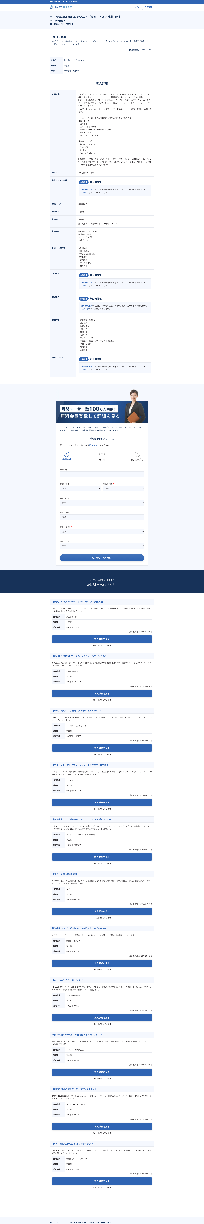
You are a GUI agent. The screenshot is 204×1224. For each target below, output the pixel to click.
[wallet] (51, 23)
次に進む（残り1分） (102, 557)
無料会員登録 (86, 189)
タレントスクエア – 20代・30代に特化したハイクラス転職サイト (81, 1222)
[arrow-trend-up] (51, 20)
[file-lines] (54, 37)
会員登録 (148, 7)
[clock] (129, 49)
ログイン (85, 192)
